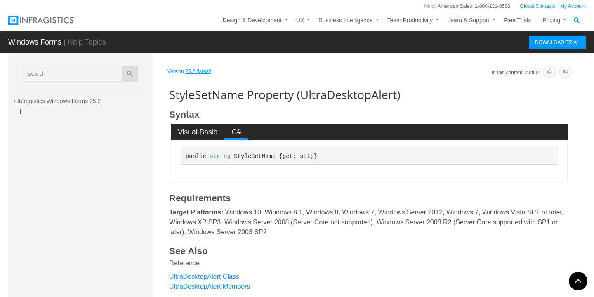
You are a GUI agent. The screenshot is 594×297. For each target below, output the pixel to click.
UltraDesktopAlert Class (204, 276)
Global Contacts (537, 6)
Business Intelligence (345, 20)
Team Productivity (410, 20)
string (220, 156)
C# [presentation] (236, 132)
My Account (573, 6)
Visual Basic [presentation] (197, 132)
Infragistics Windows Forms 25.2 (59, 101)
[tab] (198, 132)
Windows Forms (34, 42)
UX (300, 20)
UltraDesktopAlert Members (209, 286)
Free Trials (517, 20)
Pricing (551, 20)
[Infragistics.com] (49, 20)
